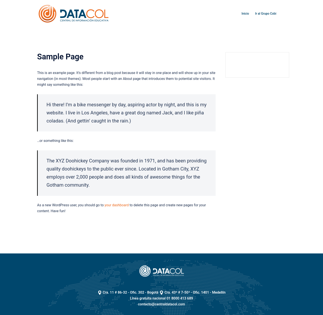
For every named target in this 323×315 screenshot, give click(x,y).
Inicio (245, 13)
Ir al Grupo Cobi (265, 13)
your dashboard (117, 205)
